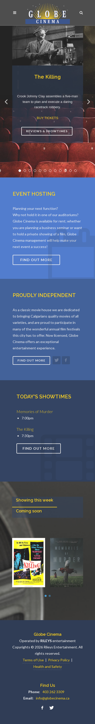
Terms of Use (33, 660)
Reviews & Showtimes (47, 131)
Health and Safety (47, 666)
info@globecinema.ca (52, 698)
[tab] (34, 502)
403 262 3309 (53, 692)
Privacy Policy (59, 660)
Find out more (31, 360)
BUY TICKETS (47, 118)
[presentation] (34, 501)
